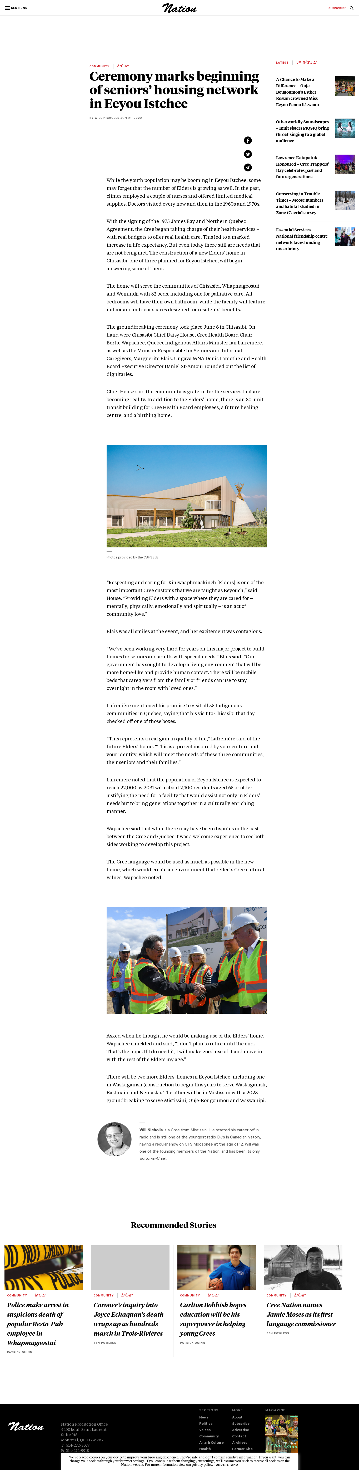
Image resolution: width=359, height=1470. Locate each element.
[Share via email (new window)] (248, 167)
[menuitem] (337, 9)
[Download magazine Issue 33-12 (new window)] (281, 1438)
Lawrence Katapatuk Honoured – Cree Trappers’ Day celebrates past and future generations (302, 167)
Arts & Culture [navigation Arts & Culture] (211, 1443)
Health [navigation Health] (205, 1449)
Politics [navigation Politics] (205, 1424)
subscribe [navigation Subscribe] (337, 8)
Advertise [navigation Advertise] (240, 1430)
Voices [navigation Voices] (205, 1430)
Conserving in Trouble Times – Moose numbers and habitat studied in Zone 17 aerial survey (299, 203)
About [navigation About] (237, 1418)
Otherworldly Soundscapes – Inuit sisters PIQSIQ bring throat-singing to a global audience (302, 131)
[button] (16, 8)
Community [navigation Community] (209, 1437)
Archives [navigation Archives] (239, 1443)
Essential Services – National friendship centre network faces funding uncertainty (302, 239)
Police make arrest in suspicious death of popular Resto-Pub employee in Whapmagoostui (38, 1323)
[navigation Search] (352, 9)
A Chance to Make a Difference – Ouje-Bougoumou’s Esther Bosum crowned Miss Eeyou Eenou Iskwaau (297, 92)
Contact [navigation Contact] (239, 1437)
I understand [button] (226, 1465)
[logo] (179, 11)
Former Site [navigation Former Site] (242, 1449)
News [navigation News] (203, 1418)
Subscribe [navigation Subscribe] (241, 1424)
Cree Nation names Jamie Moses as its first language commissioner (301, 1314)
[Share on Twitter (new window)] (248, 154)
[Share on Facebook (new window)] (248, 140)
